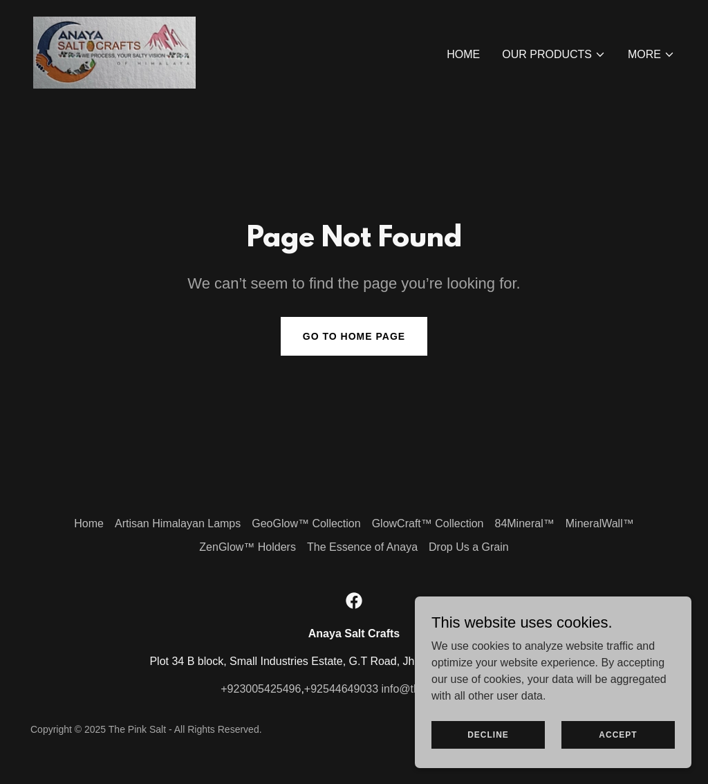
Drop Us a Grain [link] (469, 547)
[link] (114, 51)
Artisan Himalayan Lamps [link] (178, 523)
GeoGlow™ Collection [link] (306, 523)
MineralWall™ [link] (600, 523)
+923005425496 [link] (261, 689)
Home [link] (463, 54)
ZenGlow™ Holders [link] (247, 547)
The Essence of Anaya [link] (362, 547)
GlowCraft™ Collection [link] (428, 523)
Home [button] (89, 523)
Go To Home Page (354, 336)
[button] (554, 54)
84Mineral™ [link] (524, 523)
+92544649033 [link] (341, 689)
